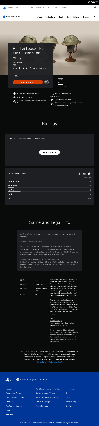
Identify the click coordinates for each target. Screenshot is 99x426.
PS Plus (30, 7)
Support (64, 7)
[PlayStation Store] (13, 14)
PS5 (17, 7)
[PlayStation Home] (4, 7)
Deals (61, 14)
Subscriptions (73, 14)
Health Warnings (56, 318)
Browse (86, 14)
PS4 (23, 7)
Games (10, 7)
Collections (50, 14)
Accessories (40, 7)
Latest (39, 14)
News (49, 7)
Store (56, 7)
